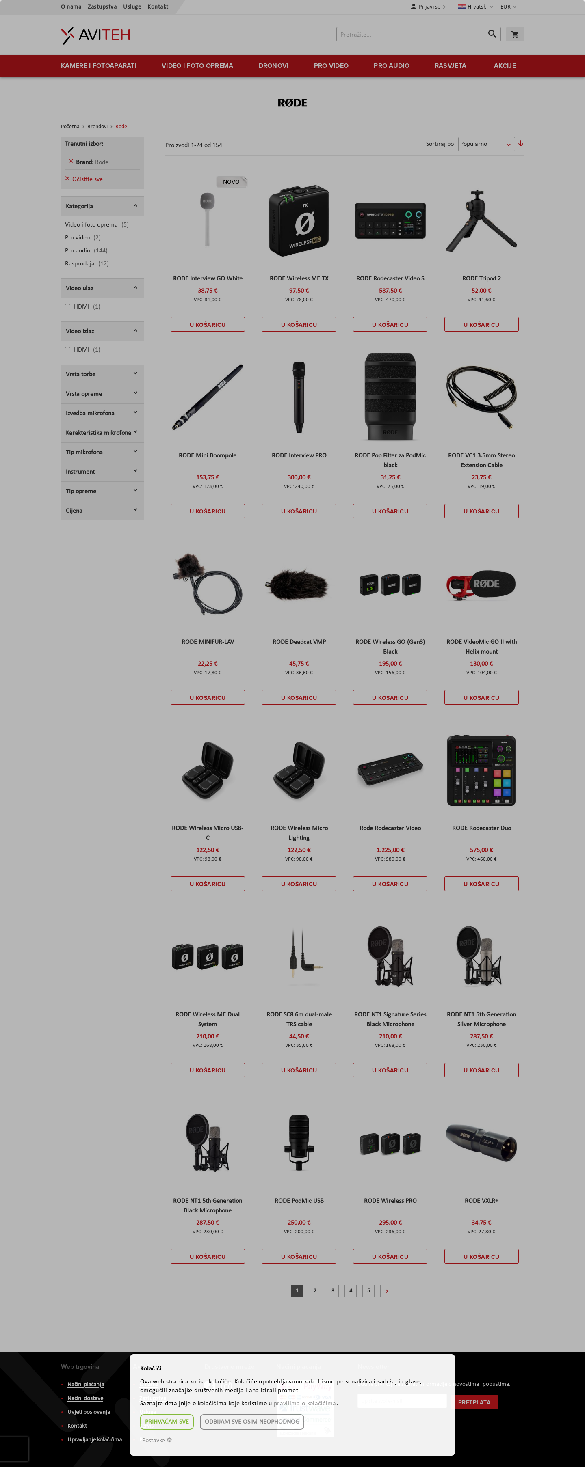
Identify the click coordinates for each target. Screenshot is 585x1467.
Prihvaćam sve (167, 1422)
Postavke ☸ (157, 1440)
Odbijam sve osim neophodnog (252, 1422)
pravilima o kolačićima (305, 1403)
